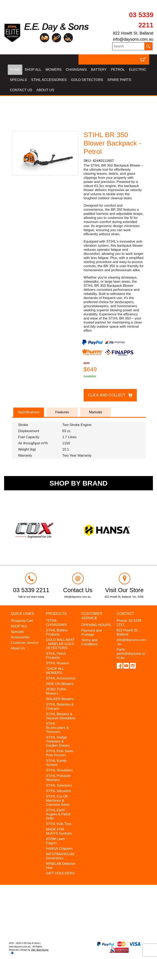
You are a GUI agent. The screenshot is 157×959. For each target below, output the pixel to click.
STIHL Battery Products (57, 632)
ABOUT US (45, 90)
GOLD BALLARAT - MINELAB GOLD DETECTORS (60, 644)
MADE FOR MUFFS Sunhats (59, 831)
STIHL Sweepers (59, 785)
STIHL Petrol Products (56, 656)
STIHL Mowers (57, 663)
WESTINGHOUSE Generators (60, 856)
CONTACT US (21, 90)
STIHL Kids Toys (59, 824)
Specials (17, 632)
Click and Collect (107, 395)
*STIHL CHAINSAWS (56, 623)
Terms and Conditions (89, 642)
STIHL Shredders (59, 770)
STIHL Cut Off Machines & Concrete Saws (58, 800)
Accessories (20, 637)
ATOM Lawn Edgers (55, 841)
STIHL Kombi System (56, 763)
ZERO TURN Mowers (56, 691)
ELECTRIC (137, 70)
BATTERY (99, 70)
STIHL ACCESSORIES (49, 80)
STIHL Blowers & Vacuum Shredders (60, 716)
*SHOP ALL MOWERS (55, 671)
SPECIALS (18, 80)
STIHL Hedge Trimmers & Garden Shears (58, 741)
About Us (18, 648)
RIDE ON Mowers (60, 684)
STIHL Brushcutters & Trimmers (57, 728)
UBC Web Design (39, 950)
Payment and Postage (91, 632)
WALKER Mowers (60, 699)
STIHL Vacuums (58, 791)
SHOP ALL (33, 70)
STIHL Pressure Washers (58, 778)
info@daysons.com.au (133, 39)
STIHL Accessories (60, 678)
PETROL (118, 70)
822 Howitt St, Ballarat (133, 33)
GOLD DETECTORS (87, 80)
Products (56, 614)
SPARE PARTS (119, 80)
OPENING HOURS (96, 625)
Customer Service (24, 643)
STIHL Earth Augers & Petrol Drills (58, 814)
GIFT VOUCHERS (60, 873)
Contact (125, 614)
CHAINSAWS (76, 70)
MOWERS (54, 70)
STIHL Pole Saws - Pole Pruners (60, 753)
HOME (15, 70)
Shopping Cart (22, 621)
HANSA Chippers (59, 848)
